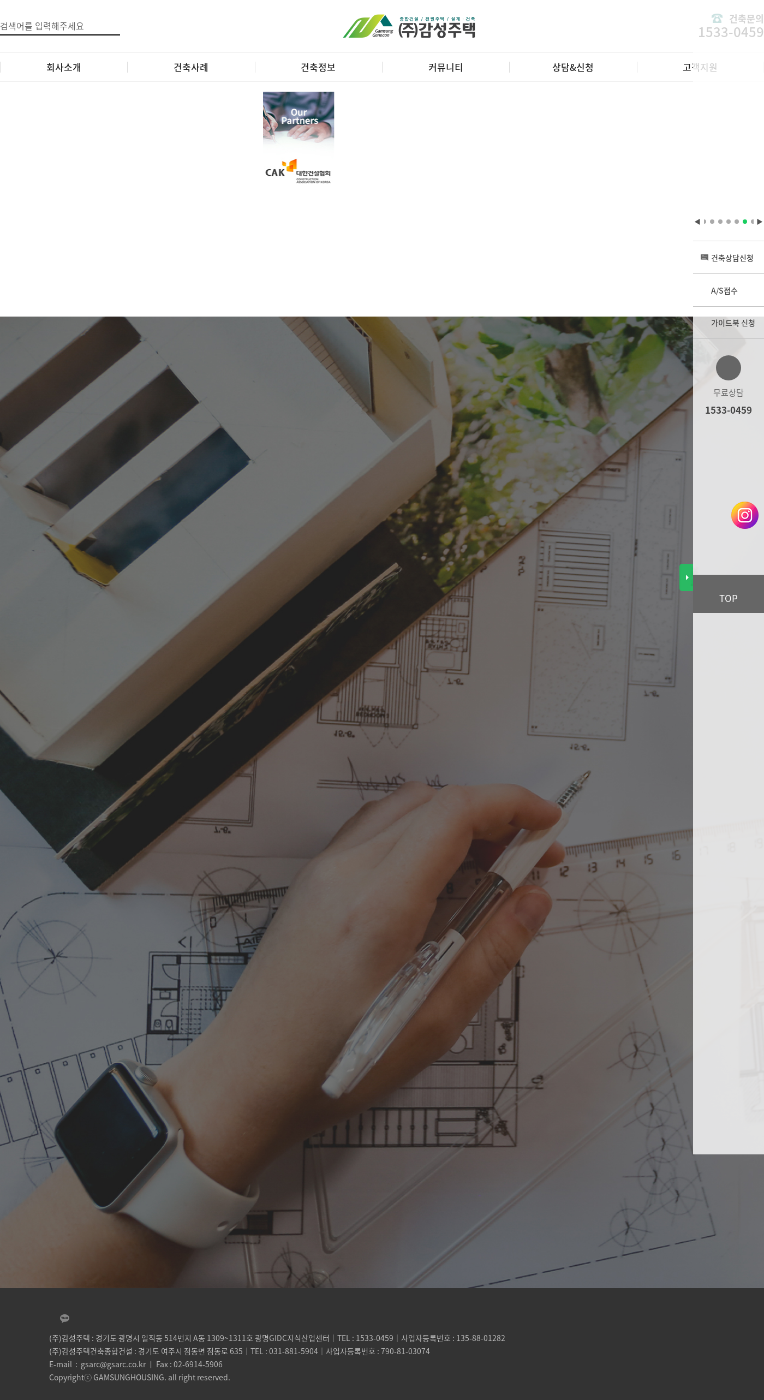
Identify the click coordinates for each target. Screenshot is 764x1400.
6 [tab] (737, 221)
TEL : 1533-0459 (365, 1337)
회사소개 (63, 67)
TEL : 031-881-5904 (284, 1350)
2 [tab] (704, 221)
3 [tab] (712, 221)
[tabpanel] (276, 146)
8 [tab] (753, 221)
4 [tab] (720, 221)
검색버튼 (113, 25)
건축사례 (191, 67)
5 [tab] (728, 221)
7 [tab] (745, 221)
